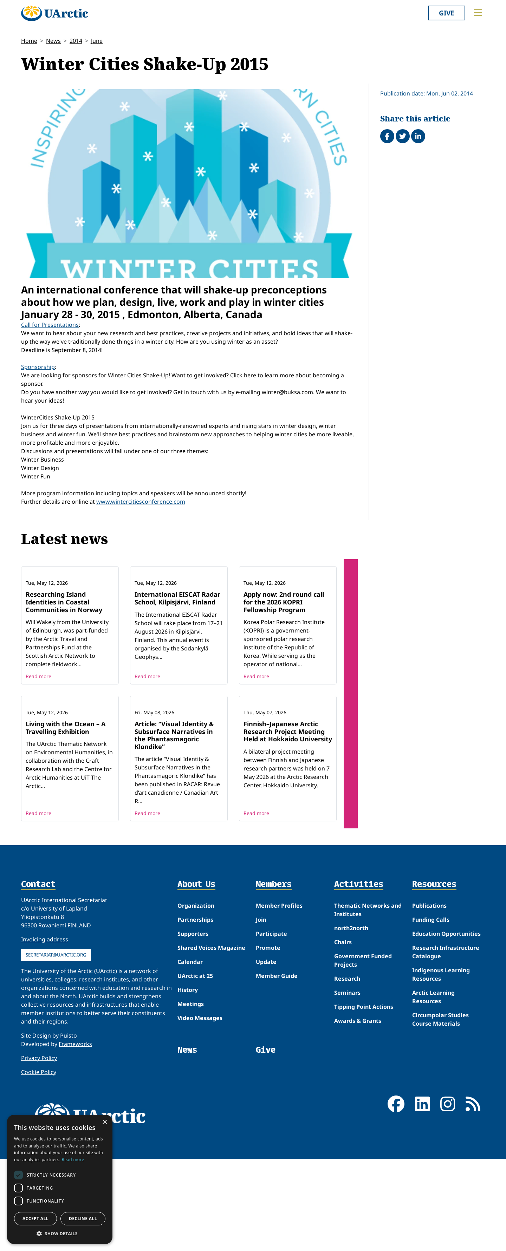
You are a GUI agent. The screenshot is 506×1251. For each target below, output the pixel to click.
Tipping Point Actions (363, 1099)
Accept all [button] (35, 1219)
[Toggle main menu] (478, 13)
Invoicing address (44, 1031)
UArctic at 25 (195, 1068)
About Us (196, 976)
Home (29, 41)
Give (446, 13)
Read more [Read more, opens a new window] (73, 1160)
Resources (434, 976)
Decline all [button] (83, 1219)
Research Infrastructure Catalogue (445, 1044)
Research (347, 1071)
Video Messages (199, 1110)
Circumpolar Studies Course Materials (440, 1112)
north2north (351, 1020)
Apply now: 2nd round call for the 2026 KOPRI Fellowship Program (284, 648)
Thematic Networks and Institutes (368, 1002)
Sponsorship (38, 367)
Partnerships (195, 1012)
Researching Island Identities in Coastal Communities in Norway (64, 648)
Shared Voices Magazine (211, 1040)
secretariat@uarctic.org (56, 1047)
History (187, 1082)
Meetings (190, 1096)
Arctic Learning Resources (433, 1089)
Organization (195, 998)
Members (274, 976)
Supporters (192, 1026)
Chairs (343, 1034)
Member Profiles (279, 998)
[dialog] (59, 1179)
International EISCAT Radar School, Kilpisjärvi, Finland (177, 644)
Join (261, 1012)
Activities (358, 976)
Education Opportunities (446, 1026)
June (97, 41)
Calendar (190, 1054)
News (53, 41)
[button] (59, 1233)
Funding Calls (430, 1012)
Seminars (347, 1085)
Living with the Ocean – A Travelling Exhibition (65, 820)
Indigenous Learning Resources (441, 1067)
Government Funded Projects (363, 1053)
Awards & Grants (357, 1113)
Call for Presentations (50, 325)
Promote (268, 1040)
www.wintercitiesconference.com (140, 501)
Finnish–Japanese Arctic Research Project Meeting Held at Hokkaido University (288, 823)
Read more (38, 722)
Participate (271, 1026)
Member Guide (277, 1068)
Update (266, 1054)
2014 (76, 41)
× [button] (104, 1122)
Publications (429, 998)
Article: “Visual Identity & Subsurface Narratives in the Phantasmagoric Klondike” (174, 827)
